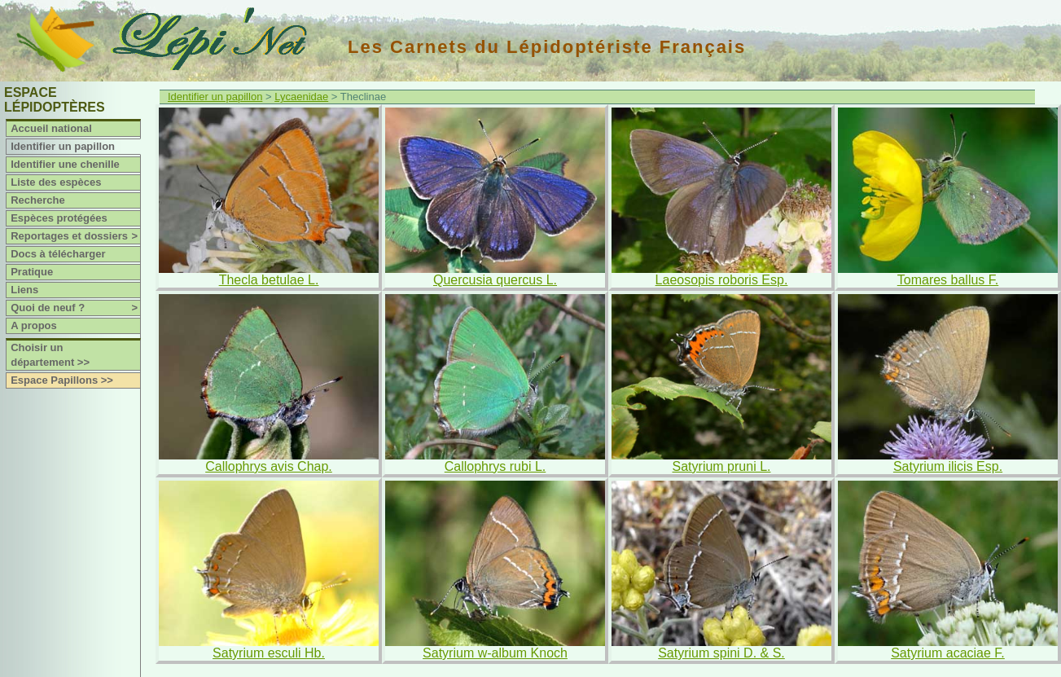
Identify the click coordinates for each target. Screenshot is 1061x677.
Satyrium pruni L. (722, 466)
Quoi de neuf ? (75, 308)
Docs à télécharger (58, 254)
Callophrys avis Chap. (268, 466)
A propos (34, 325)
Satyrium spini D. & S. (721, 653)
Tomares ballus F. (948, 280)
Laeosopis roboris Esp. (721, 280)
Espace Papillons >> (62, 380)
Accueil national (51, 128)
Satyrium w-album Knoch (495, 653)
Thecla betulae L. (269, 280)
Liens (24, 290)
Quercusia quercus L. (495, 280)
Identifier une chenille (65, 164)
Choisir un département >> (50, 354)
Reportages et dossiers (75, 236)
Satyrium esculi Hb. (269, 653)
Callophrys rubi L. (495, 466)
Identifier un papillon (63, 146)
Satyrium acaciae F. (948, 653)
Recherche (37, 200)
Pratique (32, 272)
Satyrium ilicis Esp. (947, 466)
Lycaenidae (301, 96)
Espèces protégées (59, 218)
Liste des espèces (56, 182)
